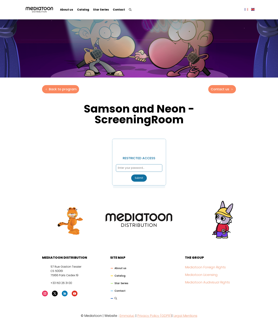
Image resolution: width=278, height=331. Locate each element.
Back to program (63, 89)
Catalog (83, 9)
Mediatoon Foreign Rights (205, 267)
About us (66, 9)
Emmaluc (127, 315)
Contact (119, 9)
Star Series (101, 9)
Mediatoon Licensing (201, 274)
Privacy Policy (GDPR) (154, 315)
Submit (139, 178)
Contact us (220, 89)
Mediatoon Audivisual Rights (207, 282)
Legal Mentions (185, 315)
